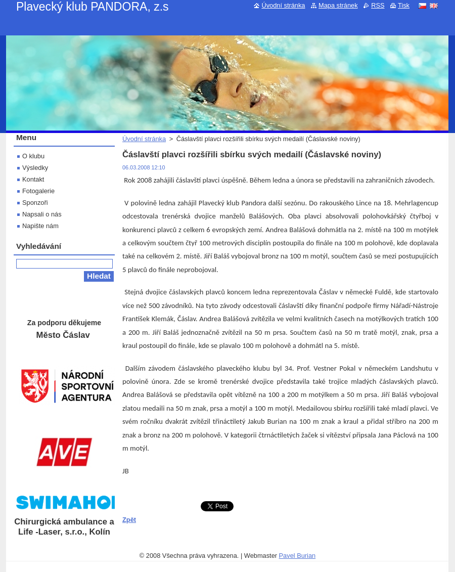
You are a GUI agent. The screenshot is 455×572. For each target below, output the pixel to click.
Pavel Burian (297, 555)
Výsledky (35, 167)
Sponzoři (35, 202)
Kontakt (33, 179)
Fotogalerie (38, 191)
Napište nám (40, 226)
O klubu (33, 156)
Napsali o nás (42, 214)
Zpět (129, 519)
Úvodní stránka (144, 139)
